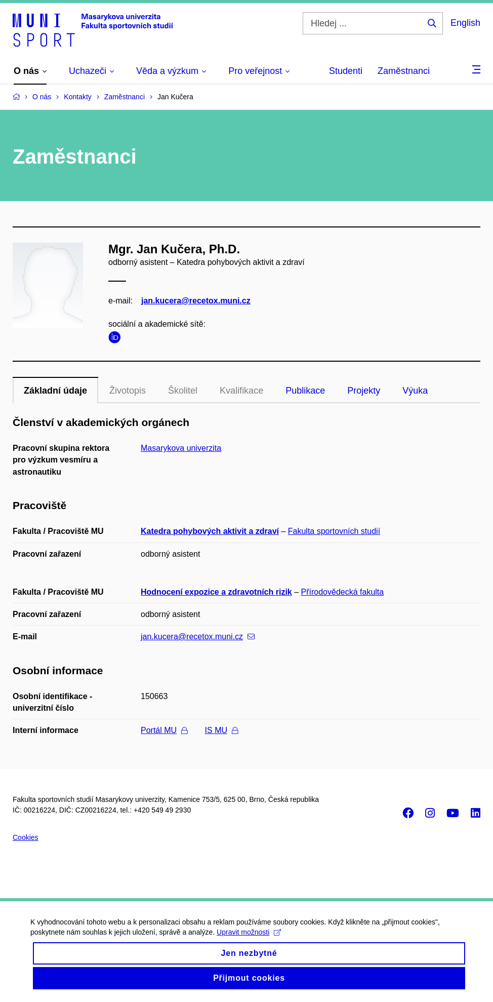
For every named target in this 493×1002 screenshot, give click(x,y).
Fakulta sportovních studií (334, 531)
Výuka (415, 391)
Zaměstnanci (404, 71)
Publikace (305, 391)
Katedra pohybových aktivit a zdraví (210, 531)
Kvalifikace (241, 391)
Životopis (127, 391)
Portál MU (164, 730)
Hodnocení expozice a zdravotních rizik (216, 592)
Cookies (25, 837)
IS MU (221, 730)
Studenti (345, 71)
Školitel (182, 391)
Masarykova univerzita (181, 448)
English (465, 23)
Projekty (363, 391)
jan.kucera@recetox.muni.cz (196, 300)
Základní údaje (55, 391)
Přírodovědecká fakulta (342, 592)
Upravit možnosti (249, 941)
